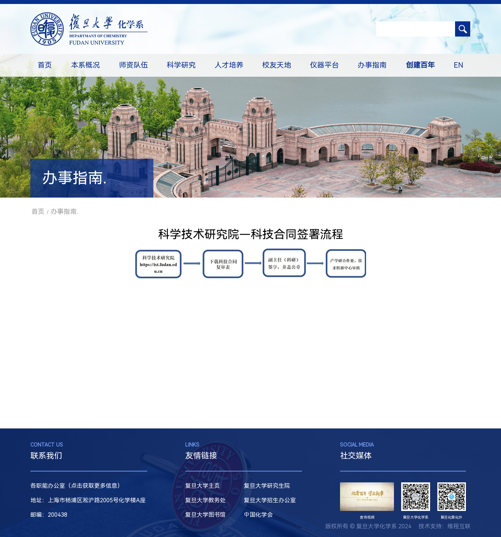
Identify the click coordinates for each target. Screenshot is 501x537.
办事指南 (372, 65)
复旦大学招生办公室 (270, 500)
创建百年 (420, 65)
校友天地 (276, 65)
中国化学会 (258, 514)
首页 (45, 65)
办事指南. (64, 211)
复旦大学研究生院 (267, 485)
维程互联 (459, 526)
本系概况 (85, 65)
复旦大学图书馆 (205, 514)
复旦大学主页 (202, 485)
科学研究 (181, 65)
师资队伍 (133, 65)
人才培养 (229, 65)
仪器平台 (324, 65)
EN (458, 65)
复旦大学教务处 (205, 500)
